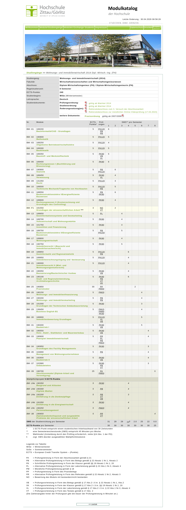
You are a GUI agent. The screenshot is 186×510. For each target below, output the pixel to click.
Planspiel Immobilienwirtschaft (52, 338)
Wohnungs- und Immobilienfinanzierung (57, 294)
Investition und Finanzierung (51, 227)
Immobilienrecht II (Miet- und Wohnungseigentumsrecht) (51, 266)
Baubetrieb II (43, 360)
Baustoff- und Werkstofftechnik (52, 156)
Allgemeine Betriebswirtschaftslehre (55, 145)
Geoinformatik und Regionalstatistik (55, 254)
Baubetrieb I (42, 327)
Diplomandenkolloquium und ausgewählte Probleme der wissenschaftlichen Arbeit (58, 417)
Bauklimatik (42, 150)
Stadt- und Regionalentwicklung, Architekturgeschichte (53, 280)
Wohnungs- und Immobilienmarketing (55, 300)
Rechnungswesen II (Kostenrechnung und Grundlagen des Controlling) (58, 203)
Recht (39, 183)
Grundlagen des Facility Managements (56, 348)
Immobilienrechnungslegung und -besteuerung (60, 260)
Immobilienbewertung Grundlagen (53, 319)
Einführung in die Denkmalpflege (53, 397)
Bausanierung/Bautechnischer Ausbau (56, 273)
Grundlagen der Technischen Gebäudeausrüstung (62, 306)
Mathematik (42, 139)
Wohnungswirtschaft (47, 240)
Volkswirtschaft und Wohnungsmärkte (56, 221)
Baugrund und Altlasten (48, 385)
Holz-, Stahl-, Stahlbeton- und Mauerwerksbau (60, 333)
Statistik (40, 172)
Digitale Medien (44, 391)
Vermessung (42, 177)
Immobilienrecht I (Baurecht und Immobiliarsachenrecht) (53, 247)
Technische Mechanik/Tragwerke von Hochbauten (61, 189)
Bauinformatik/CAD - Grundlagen (53, 131)
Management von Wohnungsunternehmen (57, 354)
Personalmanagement (47, 410)
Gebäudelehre (43, 365)
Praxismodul (42, 289)
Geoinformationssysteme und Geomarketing (59, 216)
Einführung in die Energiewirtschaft (55, 404)
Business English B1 (47, 311)
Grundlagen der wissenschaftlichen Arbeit (58, 210)
